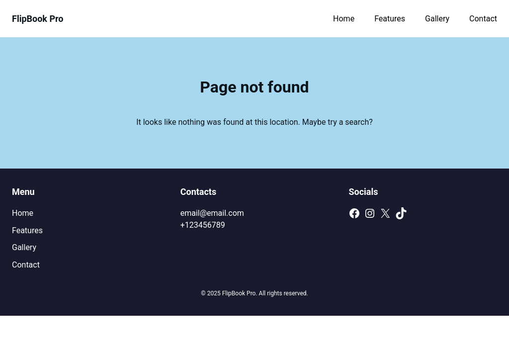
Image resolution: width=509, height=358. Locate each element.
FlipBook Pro (38, 18)
